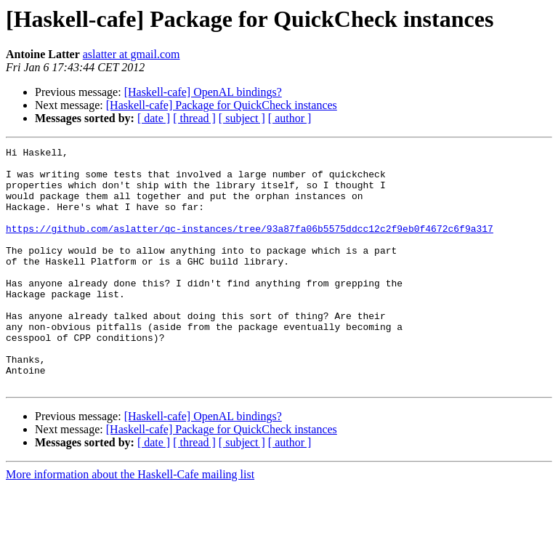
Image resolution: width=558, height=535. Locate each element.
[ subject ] (242, 118)
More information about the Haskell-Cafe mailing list (130, 522)
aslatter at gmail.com (131, 54)
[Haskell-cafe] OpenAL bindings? (203, 92)
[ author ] (290, 118)
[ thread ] (194, 118)
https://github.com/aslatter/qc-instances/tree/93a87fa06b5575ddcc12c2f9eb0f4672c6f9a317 (249, 245)
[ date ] (153, 118)
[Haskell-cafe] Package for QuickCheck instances (221, 105)
